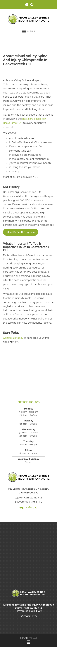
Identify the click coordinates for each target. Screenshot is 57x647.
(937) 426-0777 (28, 507)
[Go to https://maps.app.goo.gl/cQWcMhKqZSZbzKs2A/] (31, 5)
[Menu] (28, 31)
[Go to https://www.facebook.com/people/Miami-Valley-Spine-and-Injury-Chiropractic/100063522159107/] (27, 5)
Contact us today (13, 337)
